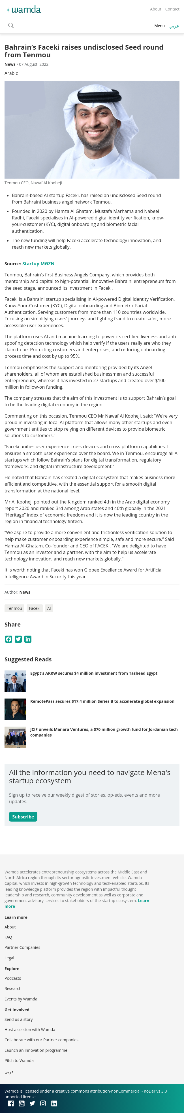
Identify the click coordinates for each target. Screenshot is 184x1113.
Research (13, 988)
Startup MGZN (38, 264)
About (155, 9)
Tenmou (14, 608)
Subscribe (23, 817)
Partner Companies (22, 947)
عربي (174, 26)
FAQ (8, 937)
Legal (9, 957)
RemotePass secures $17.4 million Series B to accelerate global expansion (102, 701)
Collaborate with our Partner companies (41, 1039)
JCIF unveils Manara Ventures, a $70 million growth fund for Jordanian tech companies (104, 732)
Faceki (34, 608)
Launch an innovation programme (36, 1050)
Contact (172, 9)
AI (49, 608)
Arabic (11, 73)
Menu (159, 25)
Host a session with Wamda (30, 1029)
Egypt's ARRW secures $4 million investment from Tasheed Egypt (93, 673)
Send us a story (19, 1019)
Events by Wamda (21, 999)
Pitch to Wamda (19, 1060)
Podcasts (13, 978)
